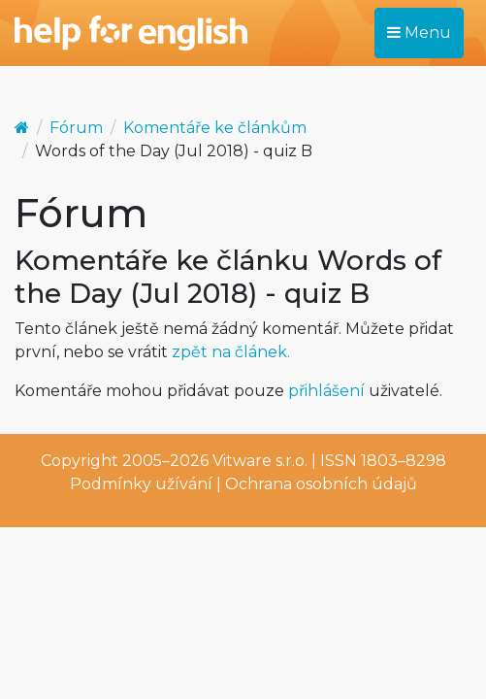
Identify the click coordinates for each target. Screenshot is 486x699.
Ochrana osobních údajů (321, 484)
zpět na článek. (231, 352)
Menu (419, 32)
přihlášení (326, 391)
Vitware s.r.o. (260, 460)
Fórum (76, 127)
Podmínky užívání (141, 484)
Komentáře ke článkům (215, 127)
